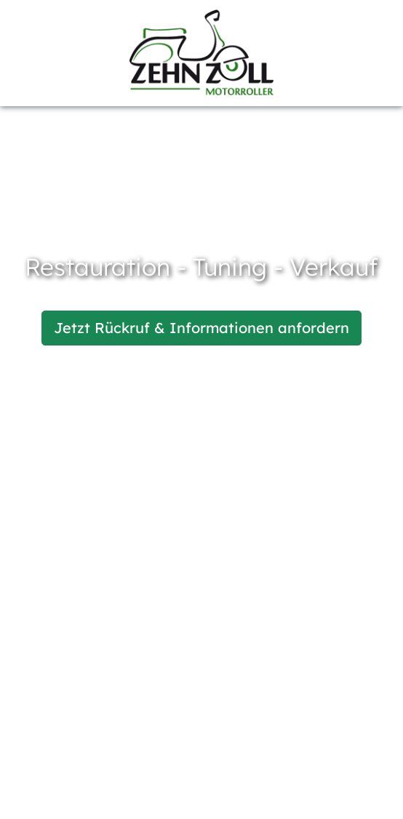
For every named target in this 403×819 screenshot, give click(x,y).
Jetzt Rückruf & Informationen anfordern (201, 328)
